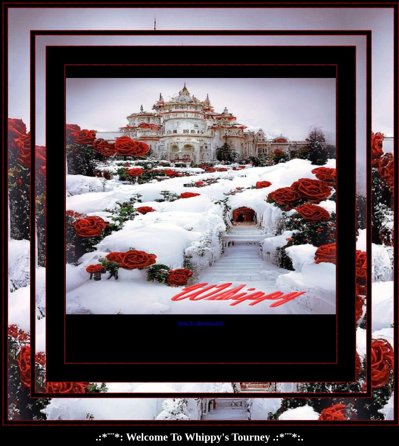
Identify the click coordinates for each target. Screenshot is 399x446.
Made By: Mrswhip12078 (200, 322)
